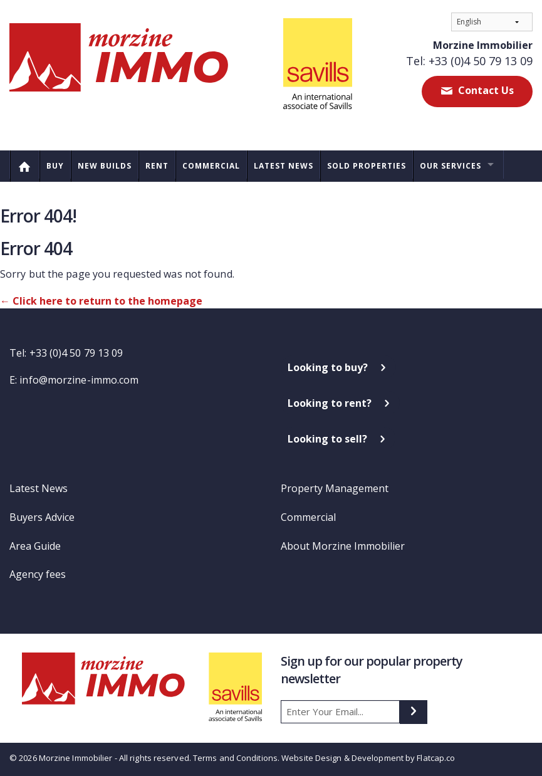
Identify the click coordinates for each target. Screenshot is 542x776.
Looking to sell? (327, 439)
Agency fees (37, 574)
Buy (55, 165)
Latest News (283, 165)
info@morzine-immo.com (78, 380)
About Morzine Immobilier (343, 546)
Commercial (211, 165)
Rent (157, 165)
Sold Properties (366, 165)
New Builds (105, 165)
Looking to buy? (328, 367)
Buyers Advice (42, 517)
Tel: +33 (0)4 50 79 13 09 (469, 60)
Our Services (450, 165)
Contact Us (485, 90)
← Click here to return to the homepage (101, 301)
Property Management (334, 488)
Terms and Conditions (235, 757)
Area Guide (35, 546)
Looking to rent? (330, 403)
